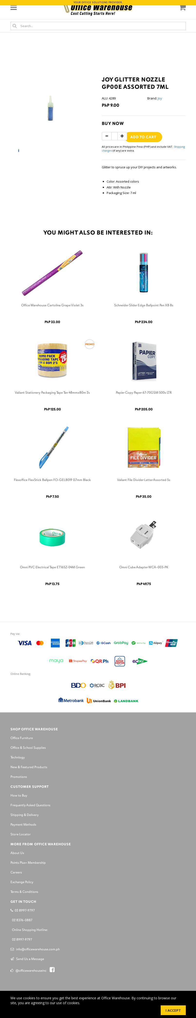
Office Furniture (21, 738)
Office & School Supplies (28, 748)
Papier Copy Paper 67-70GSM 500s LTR (144, 393)
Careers (16, 872)
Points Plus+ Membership (28, 863)
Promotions (18, 777)
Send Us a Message (27, 959)
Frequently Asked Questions (30, 805)
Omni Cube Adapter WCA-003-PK (143, 567)
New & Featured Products (28, 767)
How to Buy (18, 796)
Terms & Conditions (24, 892)
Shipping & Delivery (24, 815)
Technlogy (17, 757)
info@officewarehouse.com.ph (35, 949)
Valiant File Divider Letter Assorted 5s (143, 480)
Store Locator (20, 834)
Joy (160, 98)
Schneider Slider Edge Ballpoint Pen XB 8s (143, 305)
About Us (17, 853)
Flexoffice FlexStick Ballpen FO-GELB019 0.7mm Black (52, 480)
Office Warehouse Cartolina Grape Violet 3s (52, 305)
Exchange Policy (21, 882)
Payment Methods (23, 825)
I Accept (173, 1010)
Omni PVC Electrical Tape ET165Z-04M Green (52, 567)
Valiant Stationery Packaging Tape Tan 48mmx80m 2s (52, 393)
